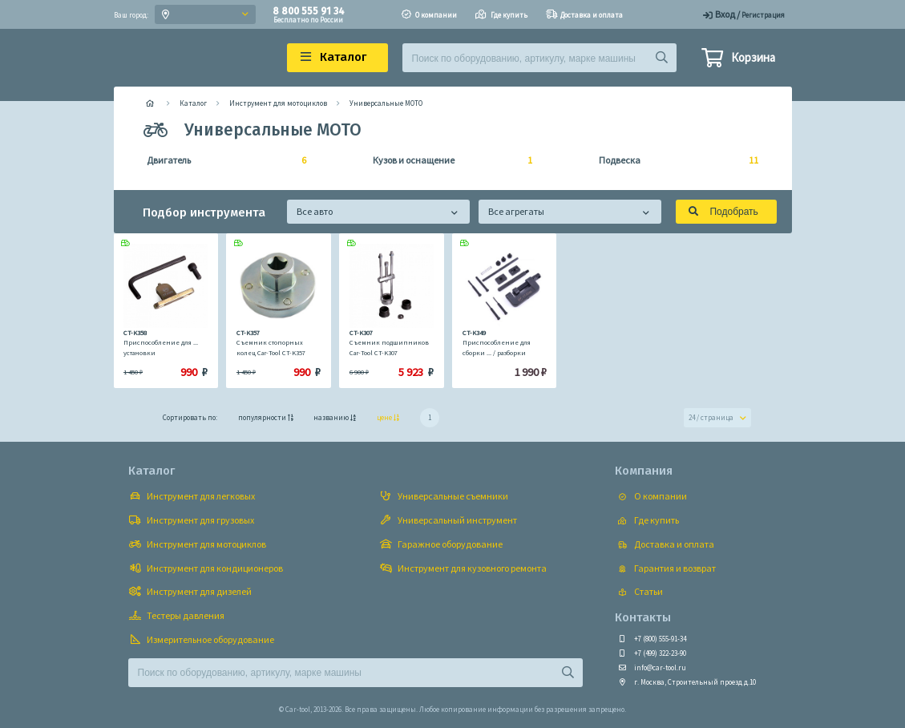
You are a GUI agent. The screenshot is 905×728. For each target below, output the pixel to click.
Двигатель (222, 160)
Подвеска (674, 160)
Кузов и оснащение (448, 160)
